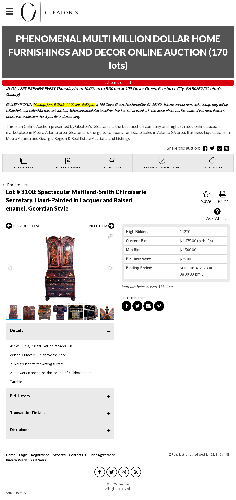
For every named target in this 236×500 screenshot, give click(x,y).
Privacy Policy (16, 460)
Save (206, 197)
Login (23, 455)
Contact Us (77, 455)
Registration (40, 455)
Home (10, 455)
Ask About (217, 215)
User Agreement (102, 455)
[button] (110, 236)
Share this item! (133, 298)
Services (59, 455)
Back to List (15, 184)
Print (223, 197)
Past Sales (38, 460)
